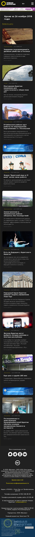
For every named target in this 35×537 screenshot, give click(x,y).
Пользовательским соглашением (8, 534)
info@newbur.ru (21, 502)
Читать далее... (8, 60)
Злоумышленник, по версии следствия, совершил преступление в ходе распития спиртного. (17, 56)
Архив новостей (17, 480)
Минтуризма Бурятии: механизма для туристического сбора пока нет (16, 89)
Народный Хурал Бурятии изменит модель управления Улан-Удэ (16, 295)
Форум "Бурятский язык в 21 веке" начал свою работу (16, 176)
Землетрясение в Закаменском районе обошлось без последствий (16, 214)
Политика (7, 290)
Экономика (7, 372)
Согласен (29, 527)
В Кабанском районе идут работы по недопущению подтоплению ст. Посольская (17, 127)
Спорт (6, 83)
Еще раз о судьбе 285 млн (15, 376)
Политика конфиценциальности (17, 483)
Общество (7, 172)
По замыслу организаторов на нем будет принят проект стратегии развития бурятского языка (17, 182)
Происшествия (8, 46)
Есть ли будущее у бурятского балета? (17, 253)
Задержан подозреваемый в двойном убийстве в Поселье (17, 50)
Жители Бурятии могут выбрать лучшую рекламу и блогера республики (16, 335)
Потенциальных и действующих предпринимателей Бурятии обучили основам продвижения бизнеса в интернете (16, 423)
